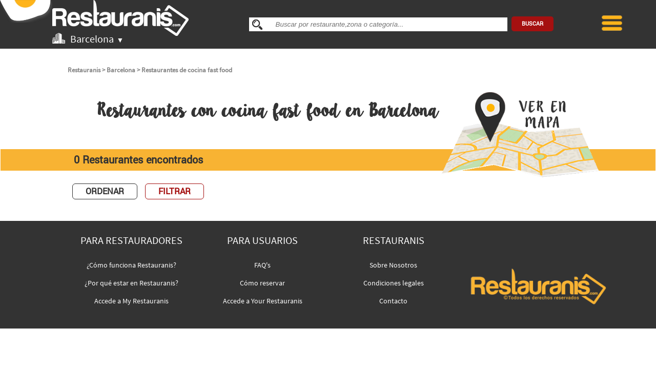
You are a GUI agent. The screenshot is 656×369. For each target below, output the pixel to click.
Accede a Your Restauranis (262, 300)
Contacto (393, 300)
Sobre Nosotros (393, 265)
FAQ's (262, 265)
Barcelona (121, 70)
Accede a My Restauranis (131, 300)
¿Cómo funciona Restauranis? (131, 265)
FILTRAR (174, 191)
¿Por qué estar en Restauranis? (131, 283)
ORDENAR (105, 191)
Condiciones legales (393, 283)
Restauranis (84, 70)
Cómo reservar (262, 283)
